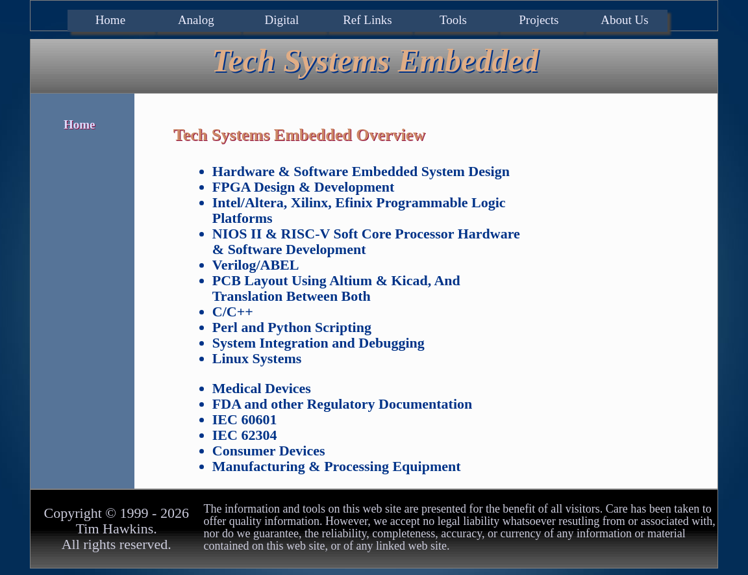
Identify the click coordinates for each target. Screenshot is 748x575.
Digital (281, 20)
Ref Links (367, 20)
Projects (538, 20)
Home (110, 20)
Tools (453, 20)
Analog (196, 20)
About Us (624, 20)
